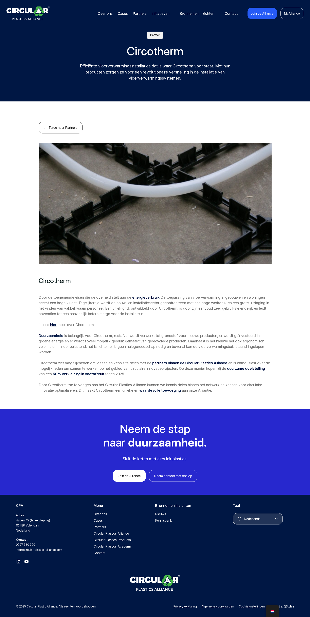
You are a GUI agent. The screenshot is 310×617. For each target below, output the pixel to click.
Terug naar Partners (63, 128)
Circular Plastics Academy (113, 546)
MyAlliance (292, 13)
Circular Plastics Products (112, 540)
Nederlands (252, 519)
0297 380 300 (25, 544)
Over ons (105, 13)
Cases (122, 13)
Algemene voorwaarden (218, 606)
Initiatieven (160, 13)
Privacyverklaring (185, 606)
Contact (231, 13)
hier (53, 325)
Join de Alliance (262, 13)
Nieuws (160, 514)
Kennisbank (163, 520)
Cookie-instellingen (252, 606)
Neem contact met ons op (173, 476)
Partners (140, 13)
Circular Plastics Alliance (111, 533)
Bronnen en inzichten (197, 13)
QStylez (289, 606)
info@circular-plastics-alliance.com (39, 549)
